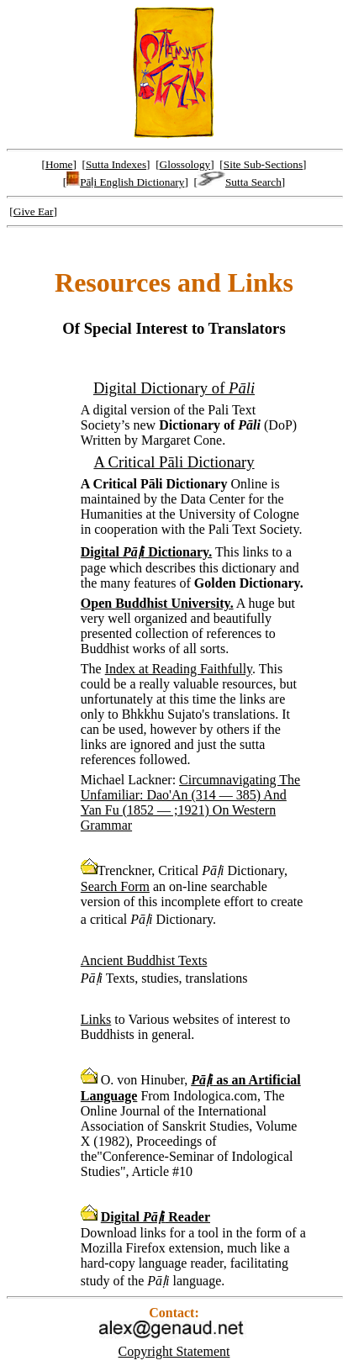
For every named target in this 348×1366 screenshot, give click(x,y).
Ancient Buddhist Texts (144, 960)
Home (59, 164)
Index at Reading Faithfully (178, 669)
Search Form (115, 886)
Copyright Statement (174, 1351)
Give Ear (33, 211)
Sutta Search (240, 182)
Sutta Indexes (116, 164)
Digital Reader (155, 1217)
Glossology (185, 164)
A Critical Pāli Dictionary (173, 462)
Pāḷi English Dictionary (125, 182)
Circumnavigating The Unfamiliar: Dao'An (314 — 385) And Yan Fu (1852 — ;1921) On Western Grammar (190, 802)
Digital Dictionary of (174, 388)
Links (96, 1019)
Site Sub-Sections (263, 164)
